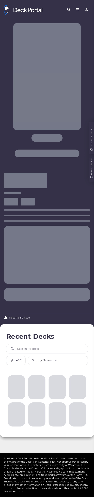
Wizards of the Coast (20, 461)
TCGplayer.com (79, 484)
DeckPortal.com (27, 458)
